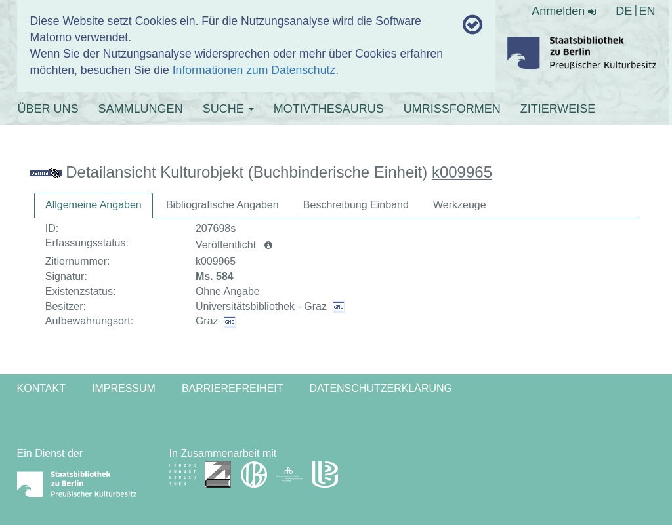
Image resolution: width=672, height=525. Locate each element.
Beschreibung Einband (356, 204)
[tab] (93, 205)
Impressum (124, 388)
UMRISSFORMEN (452, 108)
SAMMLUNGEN (140, 108)
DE (624, 11)
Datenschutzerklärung (381, 388)
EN (647, 11)
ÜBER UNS (48, 108)
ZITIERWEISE (558, 108)
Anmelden (564, 11)
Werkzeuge (459, 204)
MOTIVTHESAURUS (329, 108)
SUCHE (228, 108)
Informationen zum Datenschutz (254, 70)
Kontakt (41, 388)
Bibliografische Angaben (222, 204)
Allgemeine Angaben (93, 204)
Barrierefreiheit (233, 388)
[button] (268, 245)
